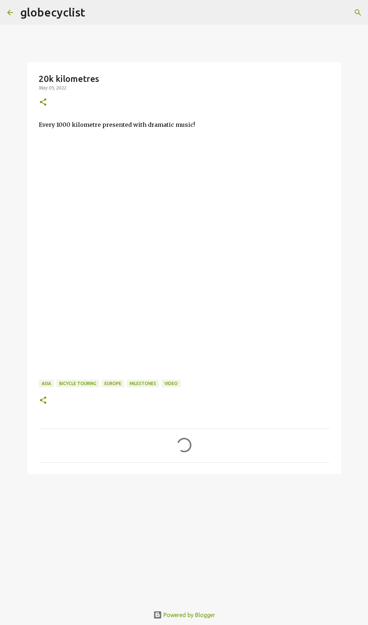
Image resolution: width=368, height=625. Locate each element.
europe (112, 383)
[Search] (95, 12)
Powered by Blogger (184, 615)
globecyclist (52, 12)
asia (46, 383)
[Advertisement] (184, 544)
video (171, 383)
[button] (43, 102)
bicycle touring (77, 383)
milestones (143, 383)
